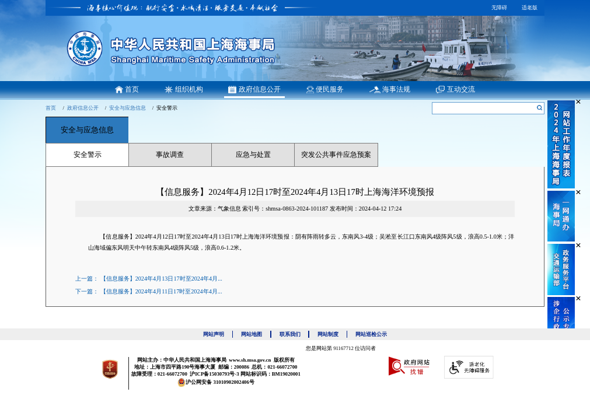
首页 (51, 108)
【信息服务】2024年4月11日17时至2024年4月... (161, 291)
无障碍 (499, 7)
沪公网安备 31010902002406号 (215, 382)
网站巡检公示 (371, 334)
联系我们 (294, 334)
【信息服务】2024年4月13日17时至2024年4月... (161, 278)
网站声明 (218, 334)
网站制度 (332, 334)
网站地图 (256, 334)
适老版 (529, 7)
